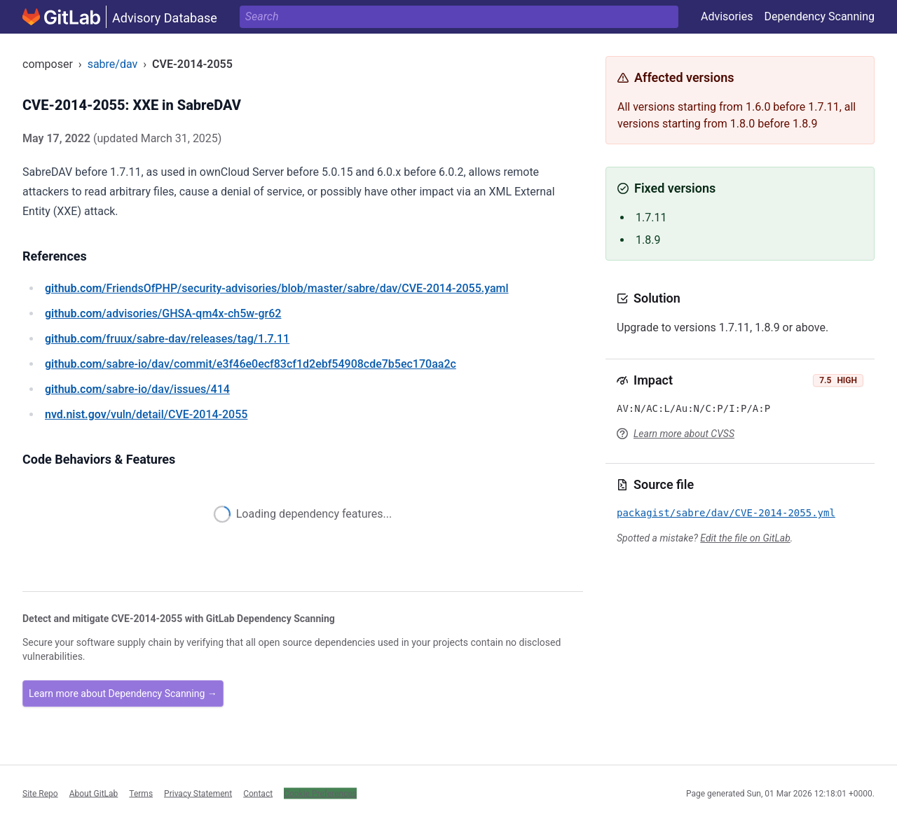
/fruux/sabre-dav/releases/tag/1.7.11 (167, 338)
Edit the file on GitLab (745, 538)
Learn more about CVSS (684, 433)
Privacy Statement (198, 793)
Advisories (727, 16)
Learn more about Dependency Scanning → (123, 693)
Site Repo (40, 793)
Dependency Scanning (819, 16)
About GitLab (93, 793)
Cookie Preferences (320, 793)
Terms (141, 793)
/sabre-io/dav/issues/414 (137, 389)
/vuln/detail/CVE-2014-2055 (146, 414)
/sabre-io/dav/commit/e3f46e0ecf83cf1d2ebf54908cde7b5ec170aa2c (250, 364)
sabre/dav (113, 64)
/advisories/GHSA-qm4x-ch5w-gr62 (163, 313)
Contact (258, 793)
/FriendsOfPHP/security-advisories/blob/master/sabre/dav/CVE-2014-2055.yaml (277, 288)
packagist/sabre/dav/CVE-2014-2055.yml (726, 512)
